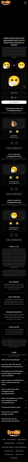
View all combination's (14, 148)
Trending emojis (9, 444)
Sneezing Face (9, 47)
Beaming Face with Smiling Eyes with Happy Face (14, 228)
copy (14, 97)
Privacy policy (9, 452)
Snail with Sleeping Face (14, 136)
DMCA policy (19, 455)
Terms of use (19, 452)
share (14, 93)
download (14, 102)
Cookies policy (9, 455)
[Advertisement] (14, 20)
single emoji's (21, 440)
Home (3, 440)
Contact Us (20, 444)
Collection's (11, 440)
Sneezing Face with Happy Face (14, 182)
